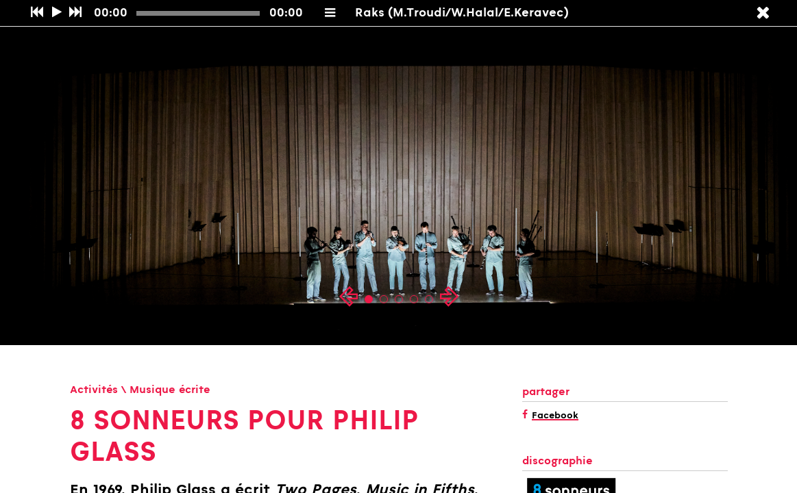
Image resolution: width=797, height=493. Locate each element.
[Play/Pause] (56, 13)
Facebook (555, 416)
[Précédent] (36, 13)
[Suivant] (75, 13)
